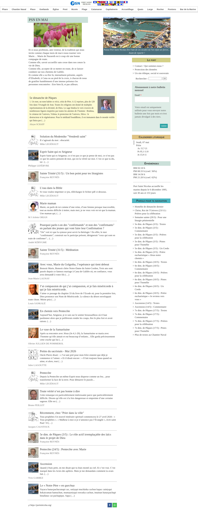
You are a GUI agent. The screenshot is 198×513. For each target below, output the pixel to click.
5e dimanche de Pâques (43, 97)
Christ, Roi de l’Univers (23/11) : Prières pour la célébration (151, 212)
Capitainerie (112, 9)
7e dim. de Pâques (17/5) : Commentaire (147, 316)
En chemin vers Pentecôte (55, 311)
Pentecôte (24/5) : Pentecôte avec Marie (63, 449)
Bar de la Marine (188, 9)
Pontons (172, 9)
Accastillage (128, 9)
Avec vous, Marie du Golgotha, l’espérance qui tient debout (74, 264)
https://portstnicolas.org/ (40, 505)
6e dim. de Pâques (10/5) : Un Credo (149, 288)
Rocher (160, 9)
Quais (140, 9)
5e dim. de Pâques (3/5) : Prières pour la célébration (150, 236)
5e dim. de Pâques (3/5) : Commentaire (147, 229)
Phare (5, 9)
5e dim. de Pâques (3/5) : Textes (150, 224)
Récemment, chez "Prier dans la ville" (62, 412)
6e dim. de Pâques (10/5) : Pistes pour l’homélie (150, 281)
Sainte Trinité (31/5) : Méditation (59, 249)
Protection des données (146, 69)
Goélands (44, 9)
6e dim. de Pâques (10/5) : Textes (151, 262)
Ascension (46, 464)
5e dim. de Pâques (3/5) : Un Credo (152, 248)
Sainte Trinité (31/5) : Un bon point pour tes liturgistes (71, 173)
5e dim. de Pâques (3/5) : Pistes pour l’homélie (150, 243)
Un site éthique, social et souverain (152, 73)
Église (56, 9)
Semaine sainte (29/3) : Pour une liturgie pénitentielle (150, 219)
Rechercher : (142, 78)
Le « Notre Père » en (57, 485)
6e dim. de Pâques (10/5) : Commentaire (147, 267)
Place (32, 9)
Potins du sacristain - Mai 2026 (58, 351)
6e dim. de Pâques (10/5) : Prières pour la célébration (151, 274)
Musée (74, 9)
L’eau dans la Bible (51, 188)
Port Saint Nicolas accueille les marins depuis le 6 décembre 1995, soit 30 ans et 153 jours (150, 189)
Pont (65, 9)
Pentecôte (45, 372)
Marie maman (48, 203)
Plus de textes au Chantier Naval (150, 334)
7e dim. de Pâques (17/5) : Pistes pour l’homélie (150, 329)
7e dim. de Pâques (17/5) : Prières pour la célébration (151, 322)
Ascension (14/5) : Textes (147, 303)
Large (150, 9)
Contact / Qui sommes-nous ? (149, 66)
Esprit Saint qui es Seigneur (56, 151)
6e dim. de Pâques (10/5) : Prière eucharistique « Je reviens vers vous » (151, 296)
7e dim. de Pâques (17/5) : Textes (151, 310)
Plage (84, 9)
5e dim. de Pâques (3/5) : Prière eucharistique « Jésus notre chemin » (150, 255)
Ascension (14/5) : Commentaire (150, 306)
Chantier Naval (19, 9)
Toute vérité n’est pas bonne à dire (60, 391)
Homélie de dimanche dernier (149, 206)
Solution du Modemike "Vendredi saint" (63, 136)
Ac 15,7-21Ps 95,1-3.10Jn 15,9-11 (143, 151)
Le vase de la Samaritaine (55, 329)
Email (137, 95)
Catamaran (96, 9)
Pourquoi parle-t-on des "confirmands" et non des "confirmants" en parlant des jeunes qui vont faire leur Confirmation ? (77, 226)
